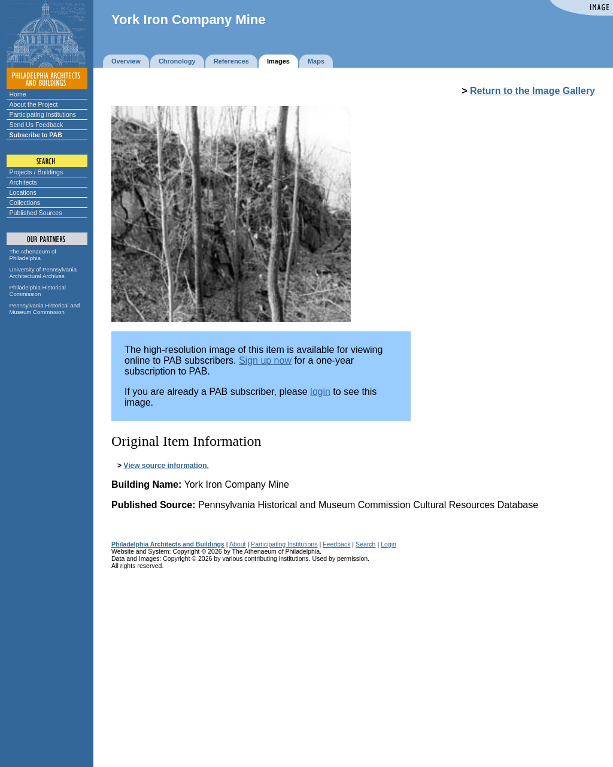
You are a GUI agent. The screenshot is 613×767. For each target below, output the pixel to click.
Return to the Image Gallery (532, 91)
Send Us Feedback (36, 124)
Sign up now (265, 360)
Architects (23, 182)
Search (365, 544)
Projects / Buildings (36, 172)
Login (388, 544)
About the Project (34, 104)
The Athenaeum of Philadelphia (33, 254)
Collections (25, 202)
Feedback (336, 544)
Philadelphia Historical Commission (38, 290)
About (237, 544)
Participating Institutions (43, 114)
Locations (23, 192)
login (320, 391)
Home (18, 94)
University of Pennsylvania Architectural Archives (43, 272)
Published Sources (36, 212)
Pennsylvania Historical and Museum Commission (45, 308)
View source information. (165, 465)
